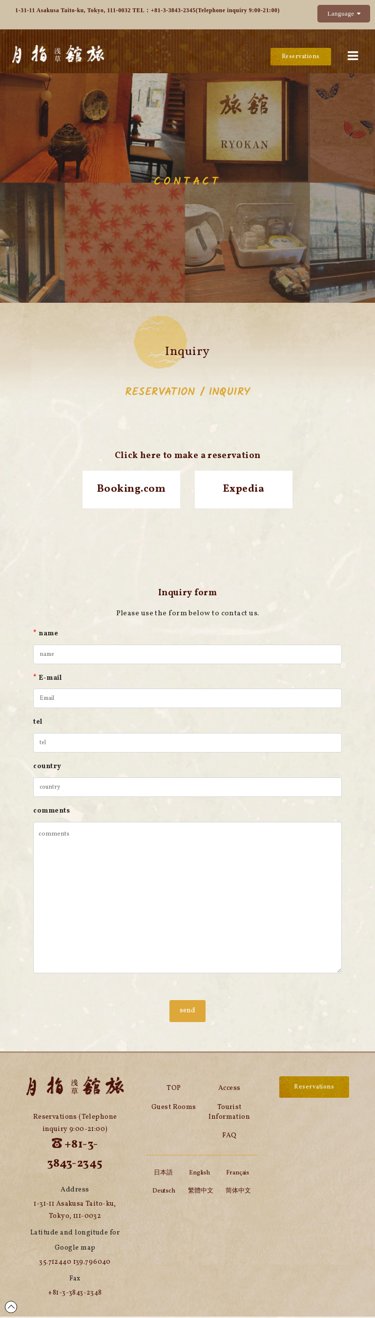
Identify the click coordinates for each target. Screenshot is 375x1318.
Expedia (243, 490)
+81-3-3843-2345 (173, 10)
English (199, 1174)
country (47, 768)
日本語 (163, 1174)
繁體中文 (200, 1192)
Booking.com (131, 490)
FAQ (229, 1137)
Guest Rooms (173, 1108)
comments (51, 812)
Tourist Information (229, 1113)
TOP (174, 1089)
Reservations (300, 57)
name (45, 635)
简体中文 (238, 1192)
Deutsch (163, 1192)
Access (229, 1089)
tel (37, 723)
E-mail (47, 679)
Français (237, 1174)
